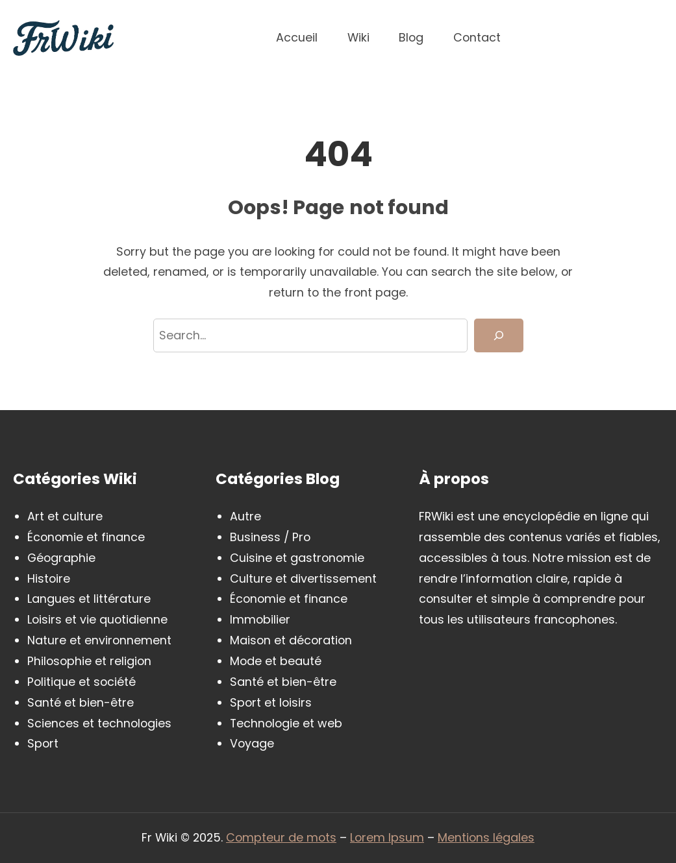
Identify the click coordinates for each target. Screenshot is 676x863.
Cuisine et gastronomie (297, 558)
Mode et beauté (275, 661)
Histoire (48, 578)
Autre (245, 516)
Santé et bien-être (80, 702)
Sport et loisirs (271, 702)
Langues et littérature (89, 598)
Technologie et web (286, 723)
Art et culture (65, 516)
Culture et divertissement (303, 578)
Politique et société (81, 682)
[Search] (498, 335)
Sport (42, 743)
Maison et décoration (291, 640)
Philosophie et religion (89, 661)
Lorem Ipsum (387, 837)
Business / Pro (270, 537)
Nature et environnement (99, 640)
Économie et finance (86, 537)
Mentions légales (486, 837)
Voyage (252, 743)
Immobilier (260, 619)
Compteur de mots (281, 837)
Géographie (61, 558)
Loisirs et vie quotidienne (97, 619)
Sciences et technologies (99, 723)
